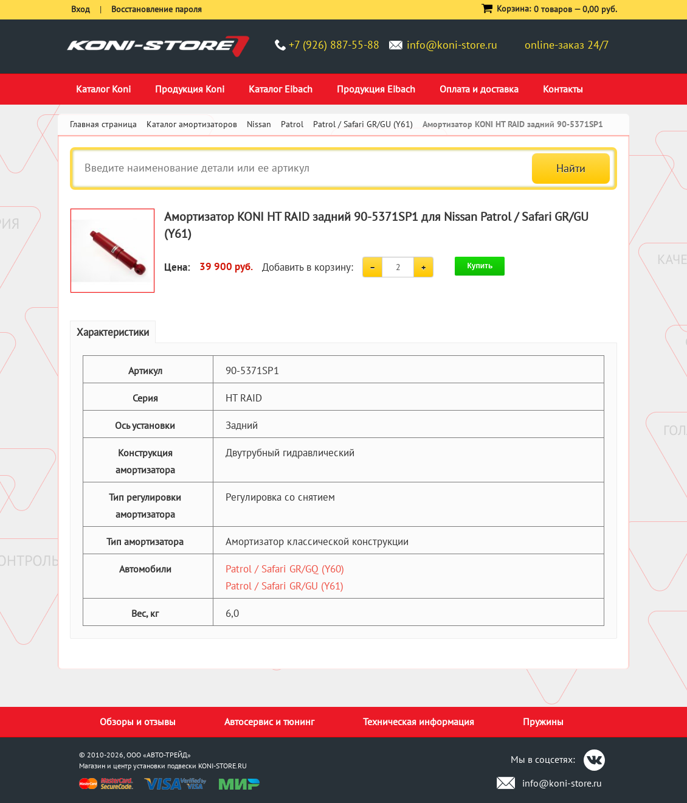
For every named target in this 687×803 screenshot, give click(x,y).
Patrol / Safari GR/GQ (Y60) (285, 568)
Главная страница (103, 124)
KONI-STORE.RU (222, 765)
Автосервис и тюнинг (269, 721)
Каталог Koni (103, 89)
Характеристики (113, 332)
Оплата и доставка (479, 89)
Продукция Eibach (376, 89)
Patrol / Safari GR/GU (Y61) (285, 586)
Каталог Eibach (280, 89)
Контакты (563, 89)
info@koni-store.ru (452, 45)
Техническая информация (418, 721)
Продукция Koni (189, 89)
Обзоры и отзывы (138, 721)
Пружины (543, 721)
